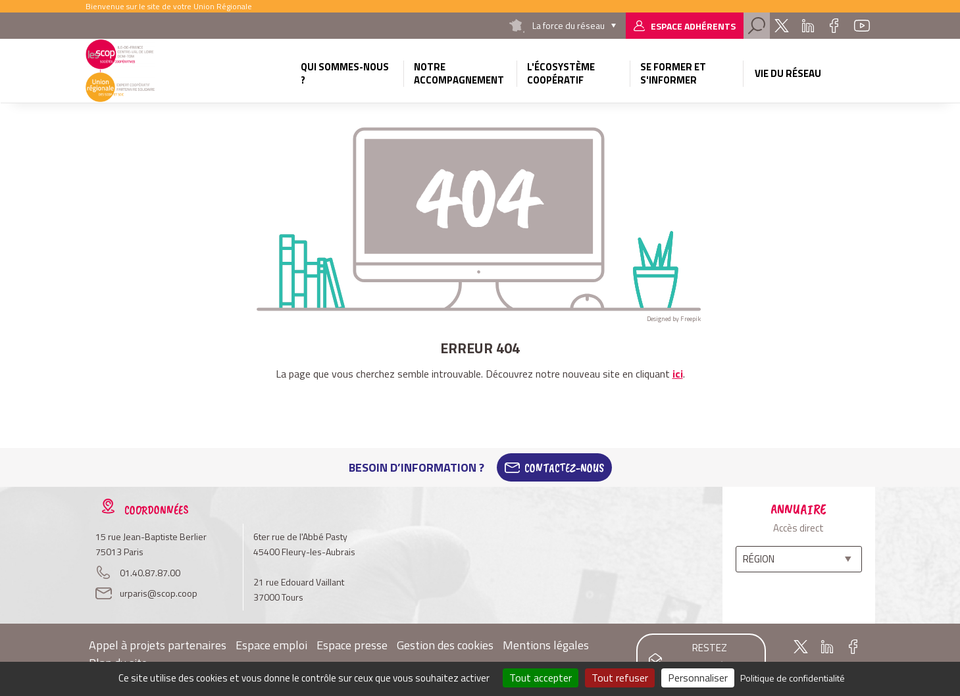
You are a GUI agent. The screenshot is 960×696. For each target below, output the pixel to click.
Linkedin (808, 25)
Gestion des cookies (445, 645)
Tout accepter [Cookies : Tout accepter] (540, 677)
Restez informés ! (710, 657)
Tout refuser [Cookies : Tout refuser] (620, 677)
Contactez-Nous (564, 467)
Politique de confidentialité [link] (792, 678)
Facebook (834, 25)
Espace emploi (271, 645)
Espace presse (352, 645)
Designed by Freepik (674, 319)
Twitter (782, 25)
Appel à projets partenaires (157, 645)
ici (677, 374)
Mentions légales (546, 645)
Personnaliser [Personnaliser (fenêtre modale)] (698, 677)
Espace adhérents (693, 26)
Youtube (862, 25)
